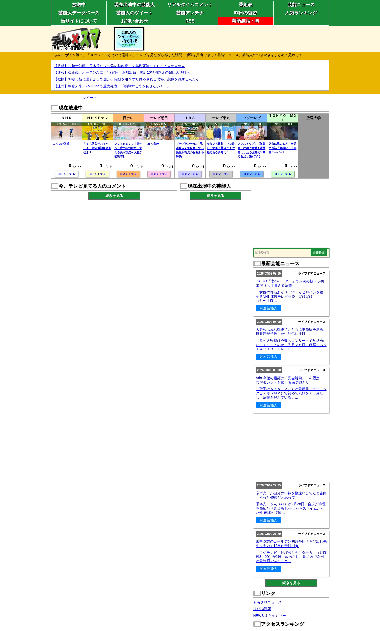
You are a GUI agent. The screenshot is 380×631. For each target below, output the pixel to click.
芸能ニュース (301, 4)
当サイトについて (79, 21)
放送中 (79, 4)
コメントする (66, 173)
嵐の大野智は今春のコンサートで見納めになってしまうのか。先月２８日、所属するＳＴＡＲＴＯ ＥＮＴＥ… (291, 345)
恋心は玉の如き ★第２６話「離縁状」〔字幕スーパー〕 (282, 148)
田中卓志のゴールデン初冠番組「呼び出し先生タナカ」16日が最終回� (291, 543)
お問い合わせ (134, 21)
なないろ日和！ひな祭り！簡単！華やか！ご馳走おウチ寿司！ (221, 148)
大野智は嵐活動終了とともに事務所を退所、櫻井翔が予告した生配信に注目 (291, 331)
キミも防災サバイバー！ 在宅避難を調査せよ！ (97, 148)
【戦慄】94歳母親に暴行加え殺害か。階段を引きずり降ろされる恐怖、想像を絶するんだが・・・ (132, 79)
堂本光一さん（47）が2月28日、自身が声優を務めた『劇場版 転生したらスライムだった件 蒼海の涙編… (291, 508)
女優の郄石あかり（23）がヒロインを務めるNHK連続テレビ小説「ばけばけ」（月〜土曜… (290, 296)
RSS (190, 21)
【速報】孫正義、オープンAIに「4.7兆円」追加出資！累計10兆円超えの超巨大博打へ (122, 72)
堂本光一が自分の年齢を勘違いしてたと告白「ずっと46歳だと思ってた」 (291, 495)
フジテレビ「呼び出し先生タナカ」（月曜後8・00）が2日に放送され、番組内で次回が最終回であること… (291, 557)
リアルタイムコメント (190, 4)
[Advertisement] (237, 38)
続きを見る (114, 196)
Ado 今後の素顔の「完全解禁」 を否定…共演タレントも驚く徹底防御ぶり (289, 380)
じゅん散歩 (152, 143)
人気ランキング (301, 12)
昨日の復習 (245, 12)
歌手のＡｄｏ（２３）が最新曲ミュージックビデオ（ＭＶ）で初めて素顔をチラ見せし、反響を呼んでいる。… (291, 393)
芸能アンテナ (190, 12)
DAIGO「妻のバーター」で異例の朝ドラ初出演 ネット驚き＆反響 (290, 283)
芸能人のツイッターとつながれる (128, 38)
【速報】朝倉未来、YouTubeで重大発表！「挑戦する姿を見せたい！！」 (112, 86)
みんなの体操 (61, 143)
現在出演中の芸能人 (134, 4)
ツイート (90, 98)
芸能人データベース (78, 12)
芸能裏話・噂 (245, 21)
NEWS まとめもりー (269, 616)
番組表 (245, 4)
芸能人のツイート (134, 12)
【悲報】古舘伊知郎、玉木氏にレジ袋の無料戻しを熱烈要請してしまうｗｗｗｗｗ (119, 66)
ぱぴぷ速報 (262, 609)
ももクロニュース (267, 602)
